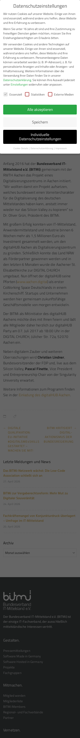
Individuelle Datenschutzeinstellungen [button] (40, 134)
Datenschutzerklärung (17, 77)
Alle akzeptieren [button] (40, 107)
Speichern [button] (40, 119)
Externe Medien (61, 92)
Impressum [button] (61, 145)
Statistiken (35, 92)
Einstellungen (19, 82)
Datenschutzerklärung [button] (42, 145)
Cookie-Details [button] (21, 145)
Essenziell (12, 92)
